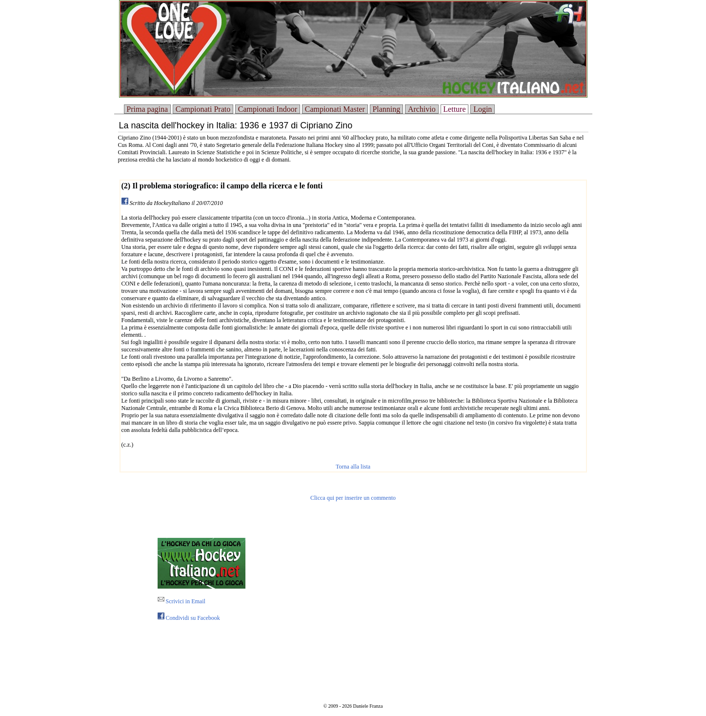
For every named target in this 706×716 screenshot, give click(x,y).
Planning (386, 109)
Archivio (422, 109)
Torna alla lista (353, 466)
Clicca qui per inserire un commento (353, 497)
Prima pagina (147, 109)
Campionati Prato (203, 109)
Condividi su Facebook (189, 617)
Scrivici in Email (181, 601)
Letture (454, 109)
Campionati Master (335, 109)
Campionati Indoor (267, 109)
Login (482, 109)
